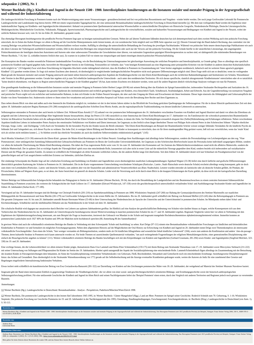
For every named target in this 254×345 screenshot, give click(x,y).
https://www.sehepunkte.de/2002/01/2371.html (60, 336)
